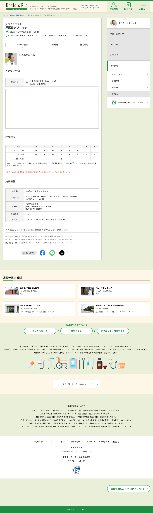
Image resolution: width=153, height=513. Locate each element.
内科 (16, 236)
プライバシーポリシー (59, 442)
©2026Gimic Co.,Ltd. (76, 509)
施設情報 (84, 44)
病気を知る (76, 331)
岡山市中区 (20, 15)
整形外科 (53, 236)
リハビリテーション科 (65, 236)
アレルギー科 (37, 236)
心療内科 (46, 236)
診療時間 (54, 44)
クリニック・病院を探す (113, 331)
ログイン (71, 461)
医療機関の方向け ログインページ (128, 488)
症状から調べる (40, 331)
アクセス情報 (22, 44)
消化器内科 (23, 236)
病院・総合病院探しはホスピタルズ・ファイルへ (91, 6)
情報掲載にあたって (69, 451)
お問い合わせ (104, 442)
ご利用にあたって (40, 442)
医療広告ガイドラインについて (83, 442)
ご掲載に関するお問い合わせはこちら (76, 384)
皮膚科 (30, 236)
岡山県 (11, 15)
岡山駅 (29, 15)
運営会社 (116, 442)
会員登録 (81, 461)
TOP (4, 15)
